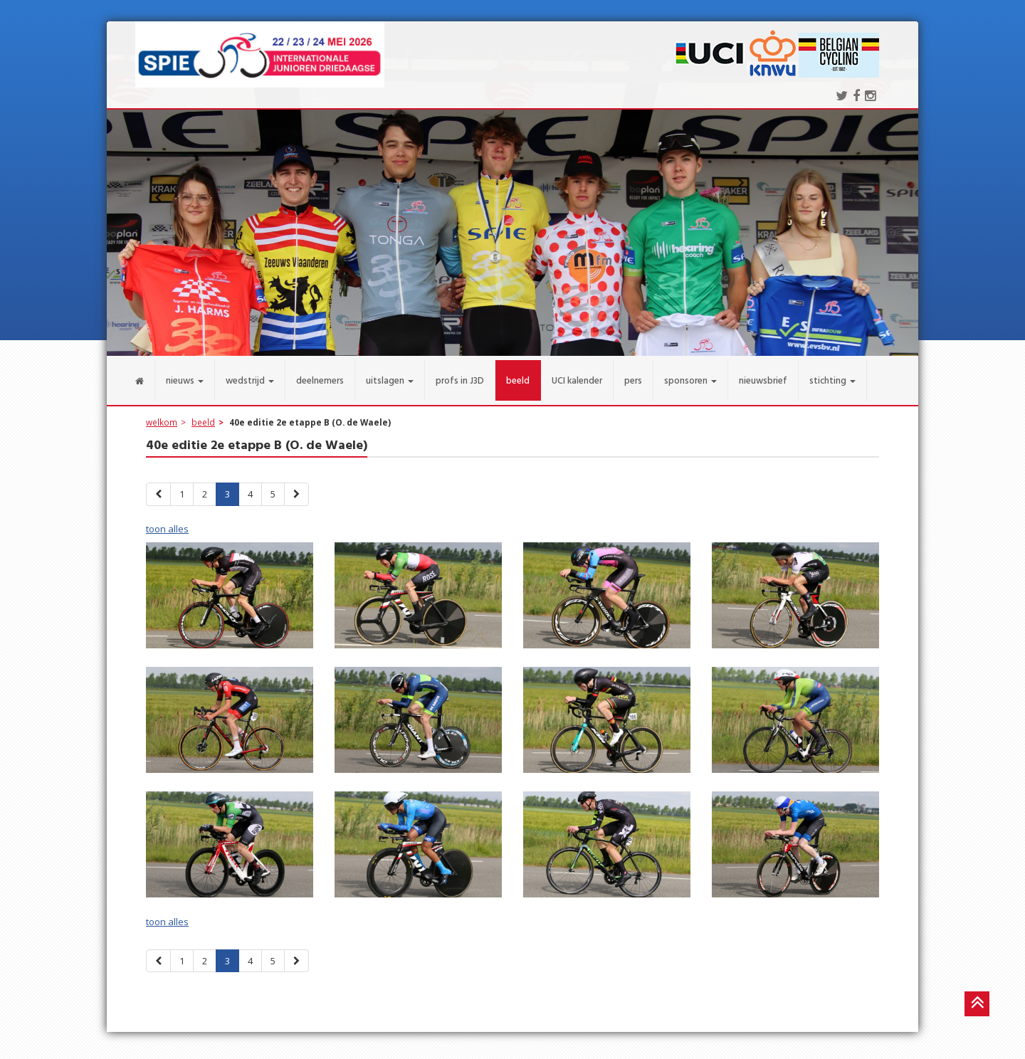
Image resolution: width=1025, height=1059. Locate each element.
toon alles (167, 520)
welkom (161, 413)
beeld (203, 413)
